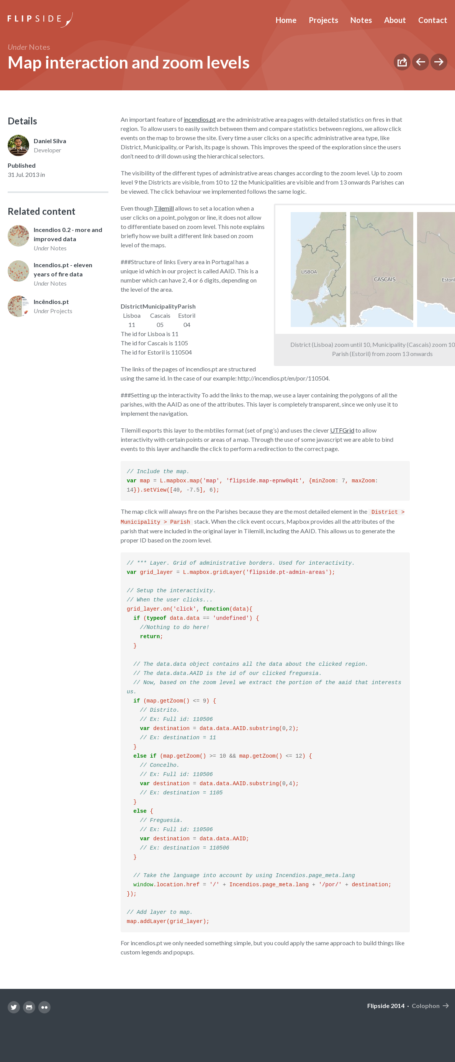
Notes (361, 20)
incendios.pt (200, 119)
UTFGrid (342, 430)
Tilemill (164, 208)
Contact (432, 20)
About (395, 20)
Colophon (426, 1032)
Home (286, 20)
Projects (323, 20)
